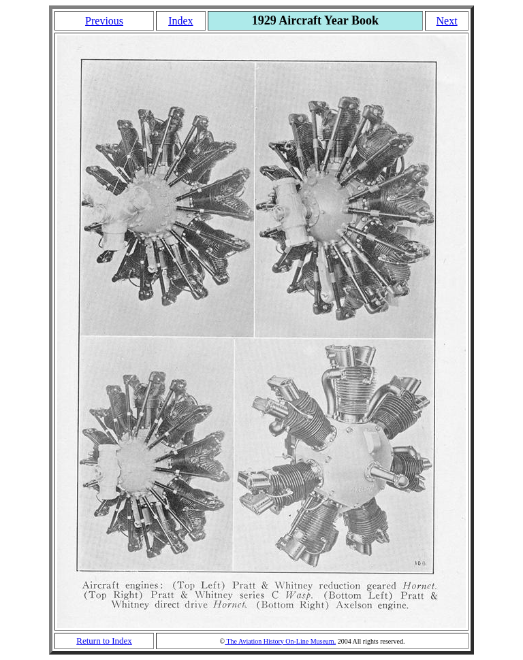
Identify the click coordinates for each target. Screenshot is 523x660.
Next (447, 21)
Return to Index (104, 641)
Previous (104, 21)
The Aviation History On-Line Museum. (280, 641)
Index (180, 21)
